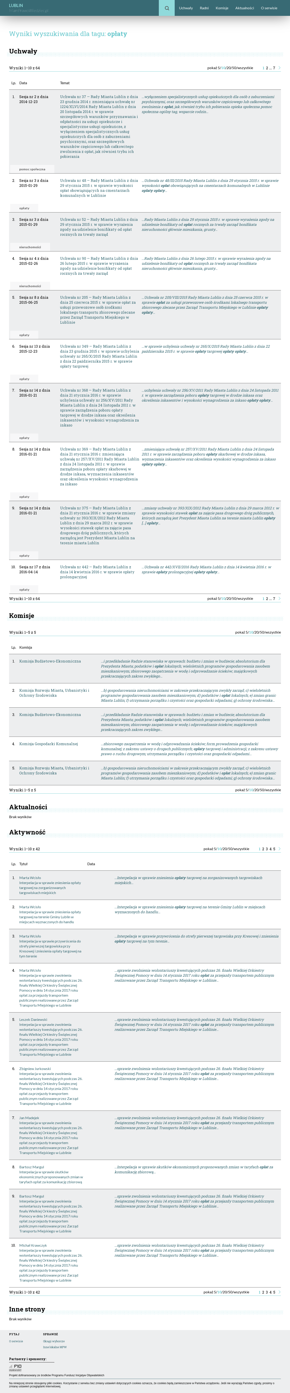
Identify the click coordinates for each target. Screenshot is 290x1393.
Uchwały (186, 8)
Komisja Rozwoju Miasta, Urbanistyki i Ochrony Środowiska (54, 693)
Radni (204, 8)
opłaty (24, 208)
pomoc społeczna (32, 169)
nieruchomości (30, 247)
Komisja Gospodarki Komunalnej (48, 743)
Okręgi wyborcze (54, 1341)
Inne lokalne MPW (55, 1347)
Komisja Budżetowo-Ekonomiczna (50, 661)
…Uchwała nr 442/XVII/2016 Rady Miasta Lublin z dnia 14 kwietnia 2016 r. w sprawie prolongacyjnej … (206, 569)
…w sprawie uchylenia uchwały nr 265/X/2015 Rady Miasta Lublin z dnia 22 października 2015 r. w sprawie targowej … (206, 349)
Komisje (222, 8)
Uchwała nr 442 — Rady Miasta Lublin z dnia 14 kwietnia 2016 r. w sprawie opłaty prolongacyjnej (97, 571)
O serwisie (269, 8)
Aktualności (244, 8)
